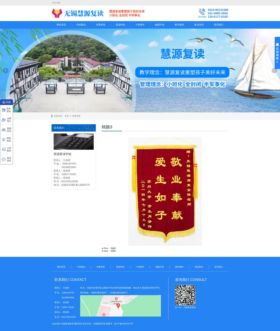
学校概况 (81, 24)
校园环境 (159, 24)
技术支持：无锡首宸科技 (94, 323)
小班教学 (140, 24)
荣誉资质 (76, 116)
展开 (277, 55)
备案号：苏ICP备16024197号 (119, 323)
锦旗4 (113, 251)
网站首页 (61, 24)
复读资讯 (199, 24)
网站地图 (56, 2)
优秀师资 (100, 24)
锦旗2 (113, 248)
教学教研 (179, 24)
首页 (67, 116)
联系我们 (218, 24)
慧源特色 (120, 24)
